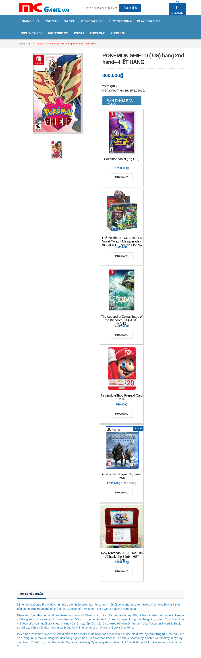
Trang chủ (24, 43)
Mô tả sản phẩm (31, 594)
